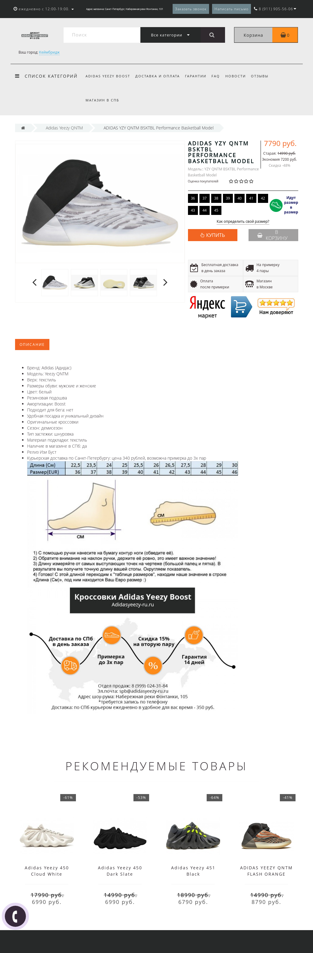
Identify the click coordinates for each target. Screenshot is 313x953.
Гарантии (195, 76)
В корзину (272, 235)
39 (228, 198)
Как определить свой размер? (243, 221)
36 (193, 198)
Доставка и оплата (157, 76)
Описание (32, 344)
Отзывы (259, 76)
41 (251, 198)
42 (263, 198)
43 (193, 210)
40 (239, 198)
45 (216, 210)
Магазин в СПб (102, 100)
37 (204, 198)
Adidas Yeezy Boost (108, 76)
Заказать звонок (191, 8)
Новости (235, 76)
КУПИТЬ (215, 235)
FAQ (215, 76)
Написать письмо (231, 8)
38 (216, 198)
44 (204, 210)
